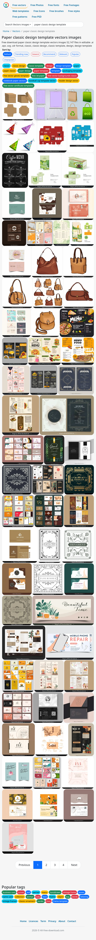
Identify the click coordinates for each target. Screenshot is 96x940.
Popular (75, 54)
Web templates (20, 11)
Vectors (16, 31)
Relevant (63, 54)
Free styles (74, 11)
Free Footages (71, 5)
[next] (74, 865)
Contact (71, 921)
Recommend (49, 54)
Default (7, 54)
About (62, 921)
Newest (35, 54)
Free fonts (53, 5)
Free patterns (19, 16)
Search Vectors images (17, 24)
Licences (33, 921)
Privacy (52, 921)
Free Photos (36, 5)
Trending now (21, 54)
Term (43, 921)
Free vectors (19, 5)
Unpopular (9, 59)
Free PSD (36, 16)
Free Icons (39, 11)
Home (6, 31)
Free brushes (56, 11)
